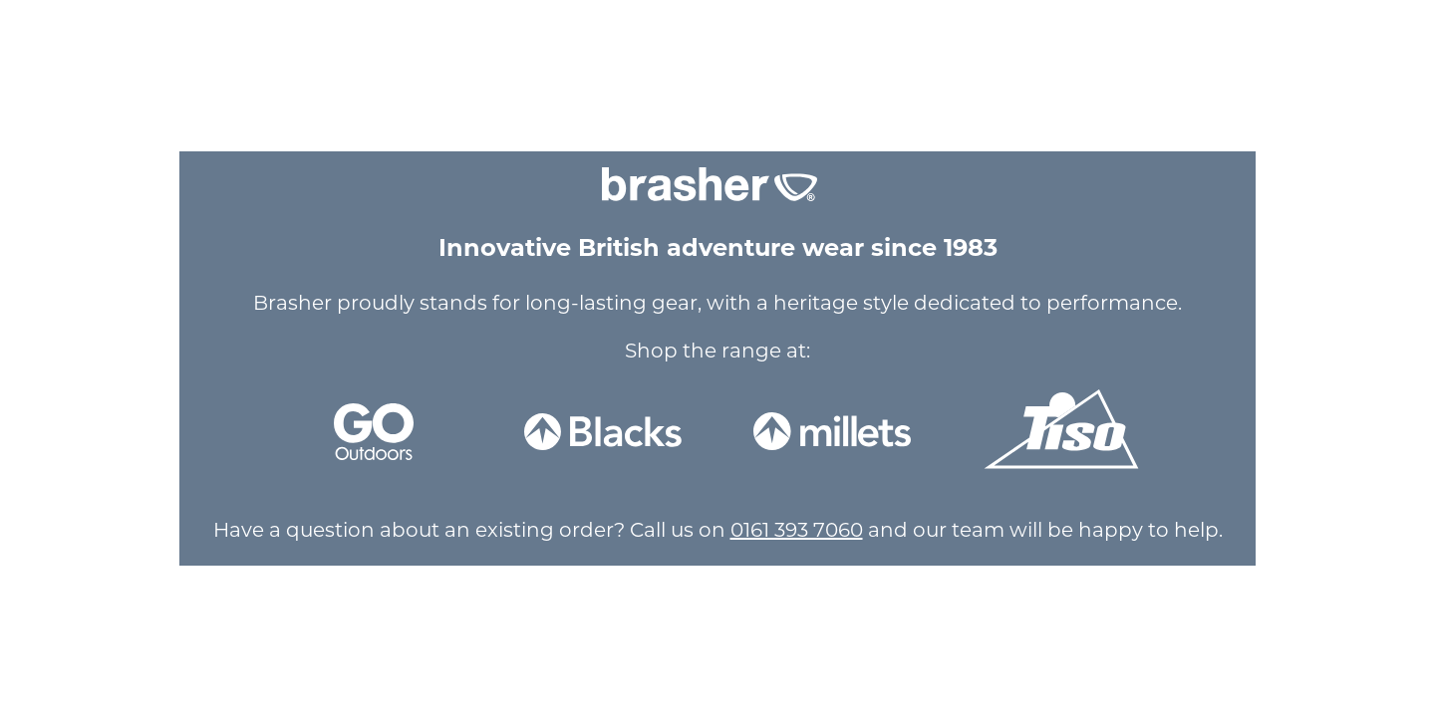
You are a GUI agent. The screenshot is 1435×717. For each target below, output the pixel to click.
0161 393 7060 (796, 530)
